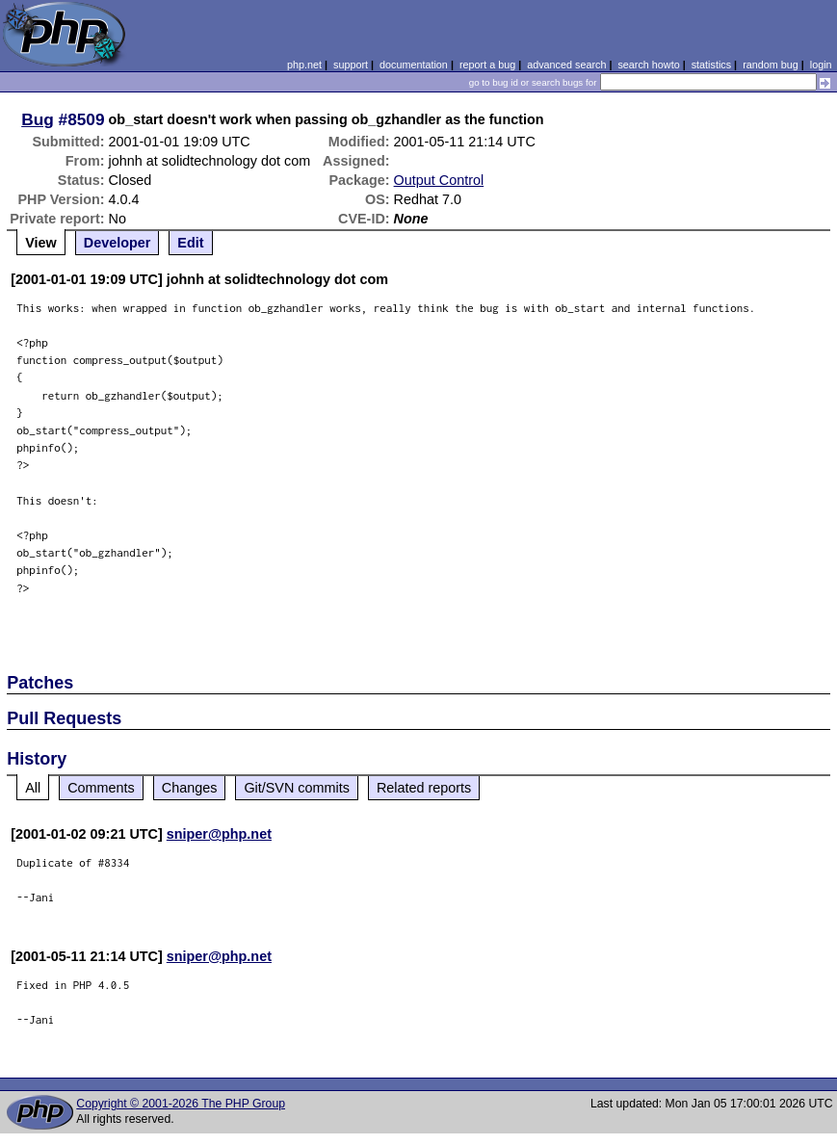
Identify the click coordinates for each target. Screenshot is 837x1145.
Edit (190, 242)
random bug (770, 64)
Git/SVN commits (297, 787)
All (32, 787)
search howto (648, 64)
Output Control (439, 180)
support (350, 64)
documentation (413, 64)
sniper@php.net (219, 834)
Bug (37, 119)
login (821, 64)
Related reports (424, 787)
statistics (711, 64)
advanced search (566, 64)
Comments (101, 787)
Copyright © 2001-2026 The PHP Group (180, 1103)
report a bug (487, 64)
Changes (190, 787)
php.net (304, 64)
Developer (117, 242)
